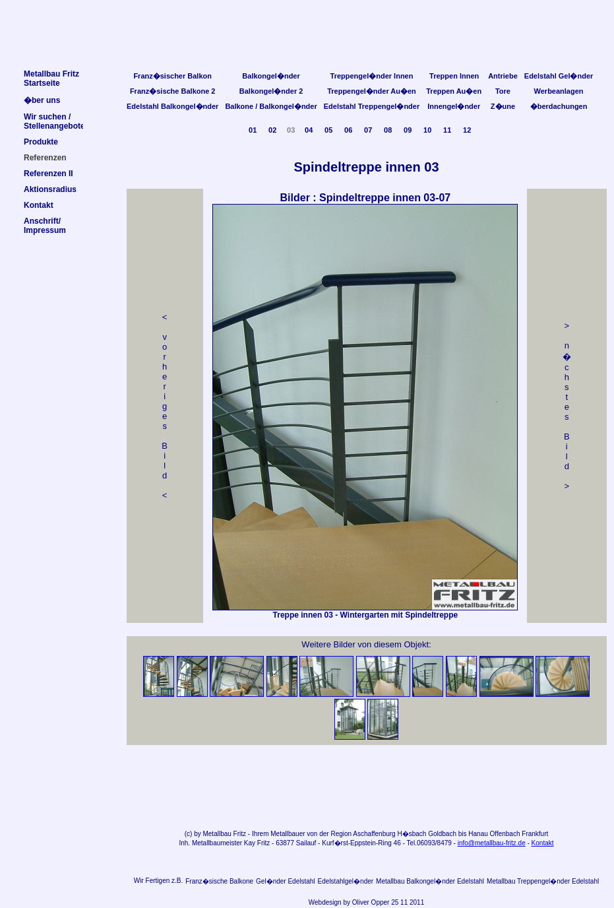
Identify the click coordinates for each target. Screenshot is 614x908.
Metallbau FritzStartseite (51, 78)
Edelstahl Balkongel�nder (172, 106)
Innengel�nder (453, 106)
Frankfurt (535, 833)
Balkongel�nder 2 (271, 91)
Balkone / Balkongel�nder (271, 106)
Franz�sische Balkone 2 (173, 91)
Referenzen (45, 157)
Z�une (503, 106)
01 (253, 130)
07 (368, 130)
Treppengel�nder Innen (372, 76)
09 (408, 130)
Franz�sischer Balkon (172, 76)
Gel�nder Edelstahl (285, 881)
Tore (502, 91)
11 (447, 130)
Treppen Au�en (453, 91)
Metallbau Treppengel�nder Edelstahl (543, 881)
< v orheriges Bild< (165, 406)
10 (427, 130)
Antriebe (503, 76)
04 (309, 130)
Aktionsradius (50, 189)
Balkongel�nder (270, 76)
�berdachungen (559, 106)
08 (388, 130)
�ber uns (42, 100)
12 (467, 130)
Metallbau (216, 833)
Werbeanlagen (559, 91)
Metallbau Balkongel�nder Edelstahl (430, 881)
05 (328, 130)
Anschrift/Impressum (45, 225)
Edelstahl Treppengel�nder (371, 106)
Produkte (41, 141)
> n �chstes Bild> (567, 406)
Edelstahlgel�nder (346, 881)
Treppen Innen (454, 76)
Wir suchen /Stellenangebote (54, 121)
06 (348, 130)
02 (272, 130)
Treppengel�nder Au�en (371, 91)
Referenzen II (48, 173)
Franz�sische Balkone (219, 881)
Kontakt (543, 843)
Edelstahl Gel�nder (559, 76)
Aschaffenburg (374, 833)
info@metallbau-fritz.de (492, 843)
